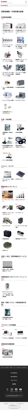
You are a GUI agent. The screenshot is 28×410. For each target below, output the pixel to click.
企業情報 (14, 384)
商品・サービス (13, 367)
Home (2, 367)
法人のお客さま (4, 5)
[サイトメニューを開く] (26, 2)
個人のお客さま (14, 376)
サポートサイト (14, 380)
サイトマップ (12, 403)
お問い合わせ (6, 403)
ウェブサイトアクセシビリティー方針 (14, 406)
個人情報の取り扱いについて (14, 405)
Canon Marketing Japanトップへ (14, 395)
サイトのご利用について (20, 403)
